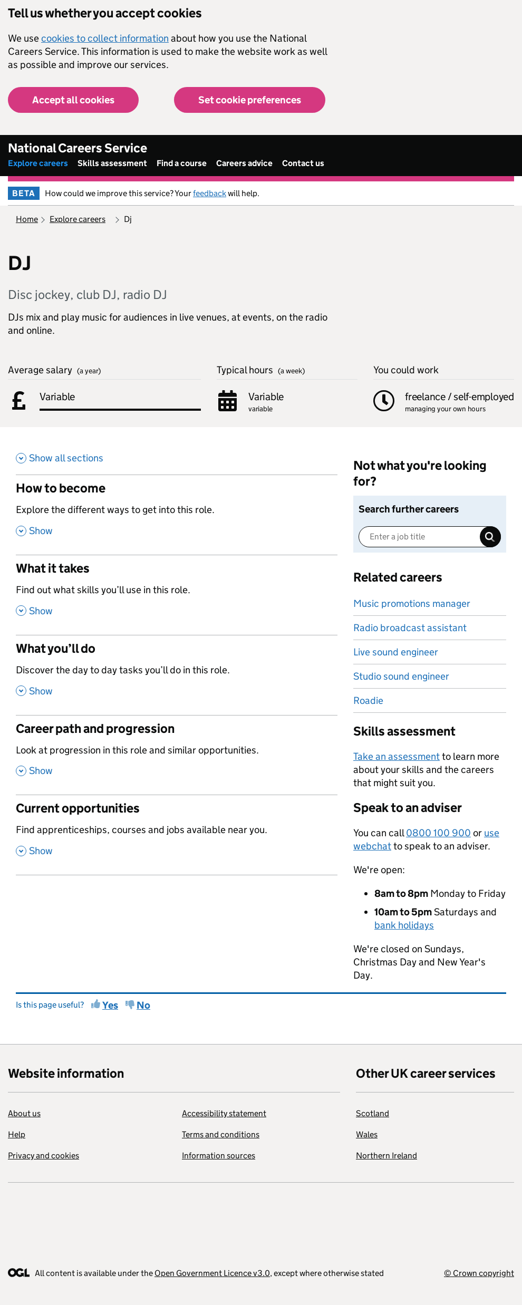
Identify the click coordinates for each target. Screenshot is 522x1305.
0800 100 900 (438, 833)
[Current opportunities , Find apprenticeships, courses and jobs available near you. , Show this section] (176, 835)
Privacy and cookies (43, 1156)
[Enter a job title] (430, 536)
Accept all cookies (73, 100)
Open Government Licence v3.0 (212, 1273)
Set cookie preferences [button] (249, 100)
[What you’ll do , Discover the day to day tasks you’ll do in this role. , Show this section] (176, 675)
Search (490, 536)
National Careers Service (77, 148)
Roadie (368, 700)
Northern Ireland (386, 1156)
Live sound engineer (395, 652)
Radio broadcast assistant (410, 628)
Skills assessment (112, 163)
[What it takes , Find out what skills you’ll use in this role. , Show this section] (176, 595)
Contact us (303, 163)
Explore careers (38, 163)
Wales (367, 1134)
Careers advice (244, 163)
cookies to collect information (105, 38)
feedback (209, 193)
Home (27, 219)
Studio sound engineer (401, 676)
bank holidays (404, 925)
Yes (110, 1005)
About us (24, 1113)
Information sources (218, 1156)
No (143, 1005)
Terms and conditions (220, 1134)
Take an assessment (396, 756)
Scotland (372, 1113)
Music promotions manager (411, 603)
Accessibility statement (224, 1113)
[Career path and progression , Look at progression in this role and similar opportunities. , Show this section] (176, 755)
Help (16, 1134)
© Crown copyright (479, 1273)
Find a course (182, 163)
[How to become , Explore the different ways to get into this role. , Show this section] (176, 515)
